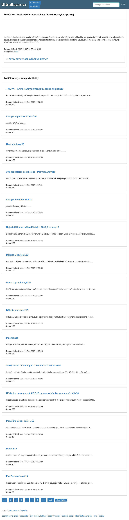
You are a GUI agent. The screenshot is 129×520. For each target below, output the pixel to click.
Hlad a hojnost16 (15, 144)
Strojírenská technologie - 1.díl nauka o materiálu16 (33, 365)
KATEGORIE (35, 3)
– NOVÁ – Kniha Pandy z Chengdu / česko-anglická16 (34, 89)
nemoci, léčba (67, 516)
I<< (4, 500)
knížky (101, 516)
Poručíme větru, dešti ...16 (20, 421)
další (50, 500)
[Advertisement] (64, 27)
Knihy (16, 52)
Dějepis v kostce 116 (17, 255)
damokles (88, 516)
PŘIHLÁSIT (34, 7)
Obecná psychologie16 (18, 282)
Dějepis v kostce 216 (17, 310)
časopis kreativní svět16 (19, 199)
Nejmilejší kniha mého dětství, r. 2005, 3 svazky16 (32, 227)
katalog (43, 516)
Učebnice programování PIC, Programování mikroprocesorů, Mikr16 (42, 393)
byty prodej (34, 516)
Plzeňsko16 (12, 338)
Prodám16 (11, 448)
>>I (43, 500)
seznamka (24, 516)
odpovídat (79, 516)
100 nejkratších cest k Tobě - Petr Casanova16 (30, 172)
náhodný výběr (61, 500)
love (95, 516)
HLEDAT (123, 4)
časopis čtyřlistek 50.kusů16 (21, 116)
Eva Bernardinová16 (17, 476)
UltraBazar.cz (13, 511)
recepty (57, 516)
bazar (50, 516)
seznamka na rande (10, 516)
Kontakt (24, 511)
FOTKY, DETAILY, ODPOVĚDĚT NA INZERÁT (28, 59)
